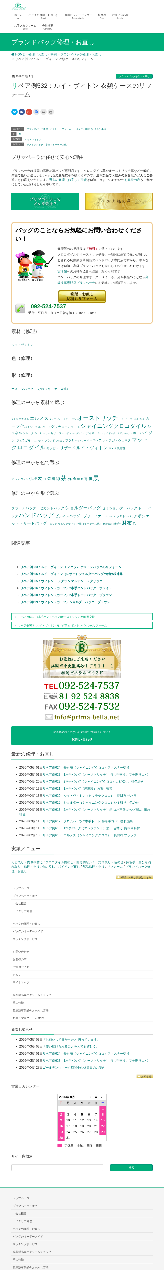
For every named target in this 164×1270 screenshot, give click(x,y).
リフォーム (115, 866)
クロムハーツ (42, 427)
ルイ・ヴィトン (33, 139)
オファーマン (69, 419)
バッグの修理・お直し (26, 923)
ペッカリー (80, 440)
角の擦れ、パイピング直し (61, 866)
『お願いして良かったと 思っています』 (71, 1039)
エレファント (55, 419)
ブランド (50, 440)
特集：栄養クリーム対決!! (29, 1018)
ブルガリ (60, 440)
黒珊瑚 (121, 448)
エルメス (39, 418)
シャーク (28, 433)
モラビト (52, 448)
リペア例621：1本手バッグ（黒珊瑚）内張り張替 (77, 788)
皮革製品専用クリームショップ (32, 995)
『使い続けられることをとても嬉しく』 (71, 1046)
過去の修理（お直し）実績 (68, 180)
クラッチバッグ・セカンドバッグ (37, 508)
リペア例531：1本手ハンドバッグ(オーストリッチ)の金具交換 (56, 616)
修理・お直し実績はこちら (134, 877)
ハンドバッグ (36, 515)
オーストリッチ (97, 418)
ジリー (46, 433)
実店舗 (62, 271)
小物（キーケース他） (57, 144)
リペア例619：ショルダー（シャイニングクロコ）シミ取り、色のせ (91, 802)
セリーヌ (56, 433)
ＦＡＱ (17, 974)
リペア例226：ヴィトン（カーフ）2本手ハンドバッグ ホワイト (66, 588)
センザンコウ (68, 433)
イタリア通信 (23, 911)
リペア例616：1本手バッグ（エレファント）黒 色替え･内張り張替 (91, 828)
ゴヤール (75, 427)
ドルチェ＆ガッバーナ (119, 433)
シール (38, 433)
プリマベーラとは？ (25, 895)
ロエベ (112, 448)
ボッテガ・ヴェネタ (116, 440)
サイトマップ (21, 982)
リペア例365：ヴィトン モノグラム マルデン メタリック (61, 581)
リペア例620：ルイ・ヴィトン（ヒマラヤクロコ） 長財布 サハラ (90, 795)
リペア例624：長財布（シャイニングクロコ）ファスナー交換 (86, 767)
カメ (141, 419)
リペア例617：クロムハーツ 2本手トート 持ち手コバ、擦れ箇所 (88, 821)
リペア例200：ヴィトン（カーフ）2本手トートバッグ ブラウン (66, 595)
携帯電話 (107, 524)
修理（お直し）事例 (95, 129)
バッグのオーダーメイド (28, 931)
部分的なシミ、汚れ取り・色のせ (99, 862)
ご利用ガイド (21, 967)
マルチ (15, 479)
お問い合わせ (21, 951)
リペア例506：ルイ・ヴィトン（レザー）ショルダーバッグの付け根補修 (71, 574)
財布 (127, 523)
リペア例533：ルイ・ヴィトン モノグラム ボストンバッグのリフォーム (70, 567)
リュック (52, 523)
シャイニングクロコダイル (114, 426)
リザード (68, 448)
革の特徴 (18, 1002)
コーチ (66, 426)
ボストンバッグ (35, 144)
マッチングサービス (25, 939)
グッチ (56, 427)
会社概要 (20, 903)
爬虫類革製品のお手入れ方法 (30, 1010)
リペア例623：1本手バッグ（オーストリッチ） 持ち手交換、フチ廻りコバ (95, 774)
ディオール (93, 433)
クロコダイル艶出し (59, 862)
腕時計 (116, 523)
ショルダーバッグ (83, 507)
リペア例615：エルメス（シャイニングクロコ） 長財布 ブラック (90, 835)
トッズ (104, 433)
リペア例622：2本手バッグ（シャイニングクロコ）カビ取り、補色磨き (93, 781)
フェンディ (37, 440)
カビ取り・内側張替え (27, 862)
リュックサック (67, 523)
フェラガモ (23, 440)
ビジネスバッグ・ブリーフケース (81, 516)
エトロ (14, 419)
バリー (135, 433)
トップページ (21, 888)
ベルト (112, 516)
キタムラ (29, 427)
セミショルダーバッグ (119, 508)
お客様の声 (132, 180)
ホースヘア (94, 440)
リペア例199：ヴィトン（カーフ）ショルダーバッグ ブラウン (65, 602)
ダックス (80, 433)
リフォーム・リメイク (71, 129)
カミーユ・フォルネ (128, 419)
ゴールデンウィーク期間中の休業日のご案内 (74, 1067)
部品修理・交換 (94, 866)
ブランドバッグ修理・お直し (134, 76)
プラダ (69, 440)
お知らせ (144, 1076)
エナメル (24, 419)
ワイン (24, 479)
